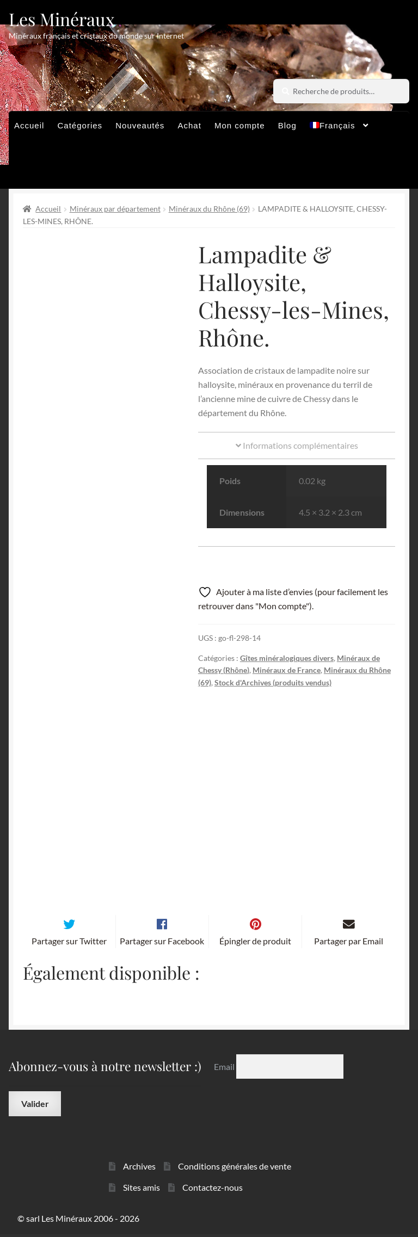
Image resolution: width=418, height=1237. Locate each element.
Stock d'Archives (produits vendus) (272, 682)
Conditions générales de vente (234, 1169)
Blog (287, 125)
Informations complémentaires (297, 445)
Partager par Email (348, 943)
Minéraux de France (287, 670)
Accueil (29, 125)
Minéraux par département (115, 208)
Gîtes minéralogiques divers (287, 658)
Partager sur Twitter (69, 943)
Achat (189, 125)
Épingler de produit (255, 943)
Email (225, 1069)
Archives (139, 1169)
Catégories (80, 125)
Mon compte (239, 125)
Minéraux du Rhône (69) (209, 208)
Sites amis (141, 1190)
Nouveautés (139, 125)
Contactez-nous (212, 1190)
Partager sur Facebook (162, 943)
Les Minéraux (62, 18)
